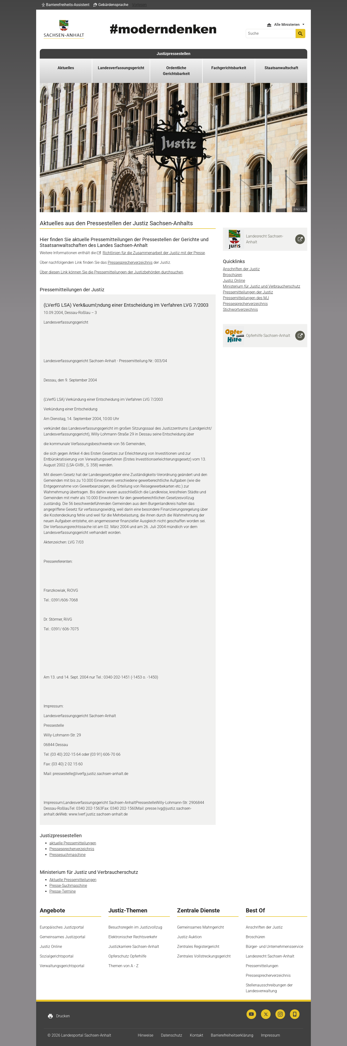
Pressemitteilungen (262, 966)
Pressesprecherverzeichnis (130, 262)
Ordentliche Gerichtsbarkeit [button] (176, 71)
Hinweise (145, 1035)
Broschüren (232, 274)
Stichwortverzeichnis (240, 309)
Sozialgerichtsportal (56, 956)
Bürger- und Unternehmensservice (274, 946)
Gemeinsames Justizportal (62, 937)
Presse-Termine (62, 891)
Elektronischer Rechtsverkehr (132, 937)
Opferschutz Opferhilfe (127, 956)
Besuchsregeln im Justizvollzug (135, 927)
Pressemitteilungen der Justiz (248, 292)
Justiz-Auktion (189, 937)
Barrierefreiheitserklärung (232, 1035)
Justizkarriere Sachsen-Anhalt (133, 946)
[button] (65, 5)
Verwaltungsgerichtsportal (62, 966)
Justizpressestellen (173, 53)
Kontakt (196, 1035)
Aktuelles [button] (66, 68)
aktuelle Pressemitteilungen (72, 843)
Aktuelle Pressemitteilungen (72, 879)
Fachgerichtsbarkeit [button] (228, 68)
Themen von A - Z (123, 966)
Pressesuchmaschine (67, 854)
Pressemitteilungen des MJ (246, 298)
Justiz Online (234, 280)
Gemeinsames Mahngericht (200, 927)
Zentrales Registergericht (198, 946)
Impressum (270, 1035)
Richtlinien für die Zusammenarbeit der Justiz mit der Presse (154, 253)
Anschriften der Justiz (241, 269)
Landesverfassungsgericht (121, 68)
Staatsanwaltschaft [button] (281, 68)
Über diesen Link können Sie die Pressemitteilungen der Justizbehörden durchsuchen (111, 272)
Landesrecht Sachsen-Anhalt (270, 956)
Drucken (58, 1016)
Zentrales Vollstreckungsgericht (204, 956)
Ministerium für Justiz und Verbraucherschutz (261, 286)
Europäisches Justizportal (62, 927)
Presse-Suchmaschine (68, 885)
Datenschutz (171, 1035)
